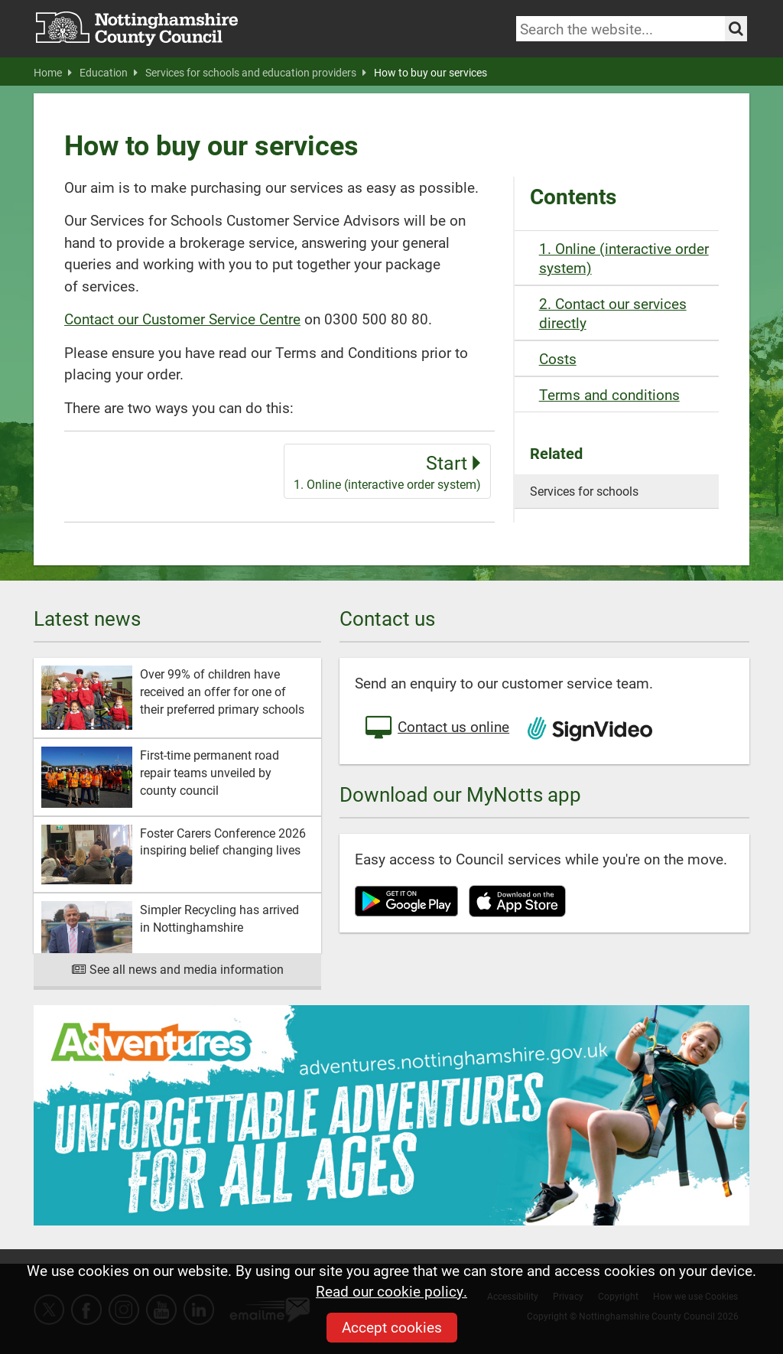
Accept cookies (392, 1326)
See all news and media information (177, 969)
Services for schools (584, 491)
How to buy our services (430, 73)
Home (53, 73)
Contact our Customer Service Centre (182, 318)
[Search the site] (736, 28)
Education (109, 73)
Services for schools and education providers (255, 73)
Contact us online (435, 728)
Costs (558, 358)
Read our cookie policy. (391, 1290)
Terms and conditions (609, 394)
